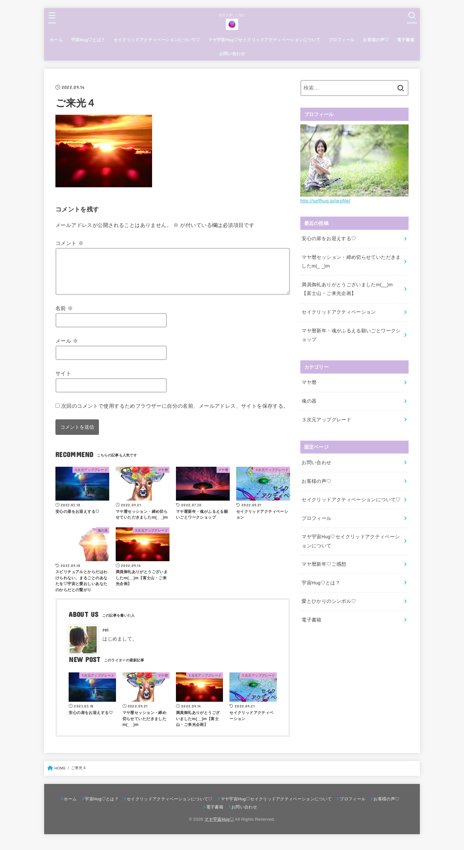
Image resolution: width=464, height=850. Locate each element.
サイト (63, 381)
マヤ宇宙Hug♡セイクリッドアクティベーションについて (264, 39)
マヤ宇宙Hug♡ (219, 827)
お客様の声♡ (376, 39)
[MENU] (52, 18)
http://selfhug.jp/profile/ (325, 200)
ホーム (56, 39)
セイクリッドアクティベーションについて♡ (156, 39)
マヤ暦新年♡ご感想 (324, 564)
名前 (64, 316)
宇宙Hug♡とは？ (88, 39)
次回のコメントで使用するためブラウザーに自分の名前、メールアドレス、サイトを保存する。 (175, 413)
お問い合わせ (232, 53)
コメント (69, 243)
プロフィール (341, 39)
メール (66, 348)
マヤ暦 (309, 382)
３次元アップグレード (326, 419)
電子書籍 (405, 39)
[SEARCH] (411, 18)
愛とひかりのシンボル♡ (329, 601)
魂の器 (309, 401)
